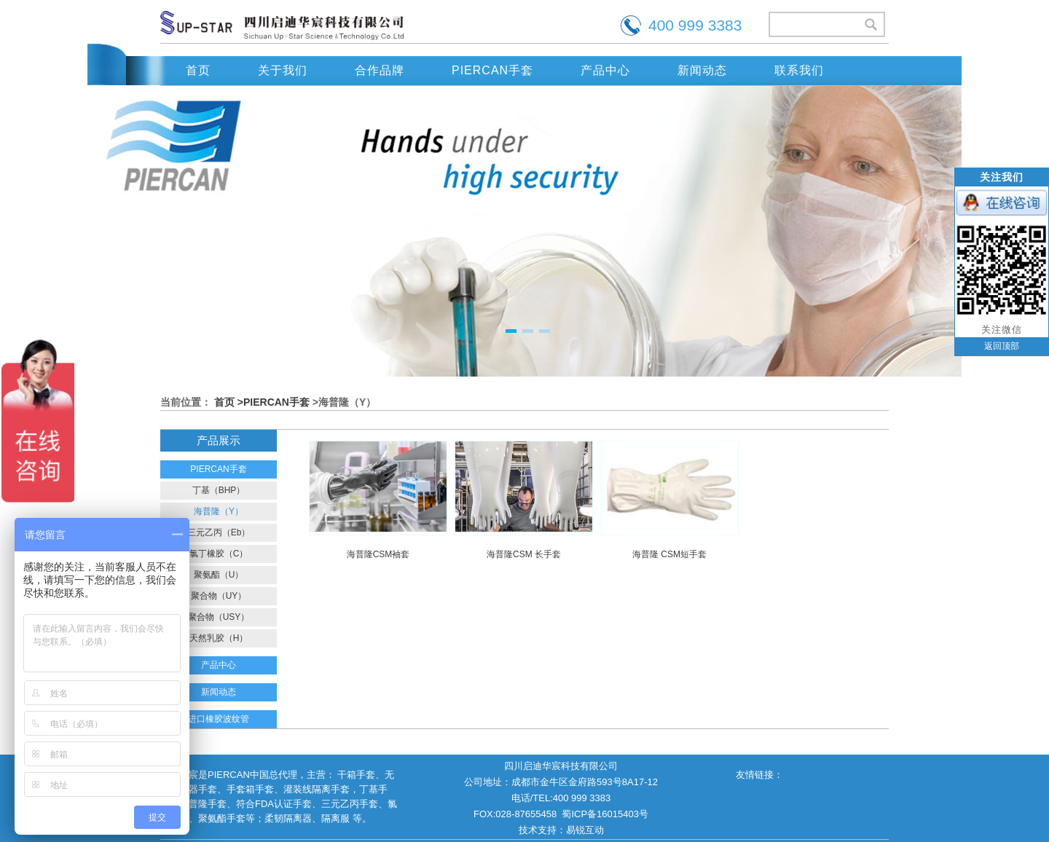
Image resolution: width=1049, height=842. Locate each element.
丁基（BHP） (218, 490)
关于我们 (282, 70)
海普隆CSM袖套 (378, 554)
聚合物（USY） (219, 617)
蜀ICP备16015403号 (605, 813)
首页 (198, 70)
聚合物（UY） (219, 596)
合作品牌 (379, 70)
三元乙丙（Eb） (219, 532)
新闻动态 (702, 70)
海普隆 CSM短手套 (669, 554)
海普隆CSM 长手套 (524, 554)
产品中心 (605, 70)
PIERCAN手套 (492, 70)
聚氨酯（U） (219, 575)
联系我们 (799, 70)
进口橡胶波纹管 (218, 719)
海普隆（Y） (218, 511)
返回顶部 (1001, 346)
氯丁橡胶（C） (218, 553)
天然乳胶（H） (218, 638)
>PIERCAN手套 (273, 402)
